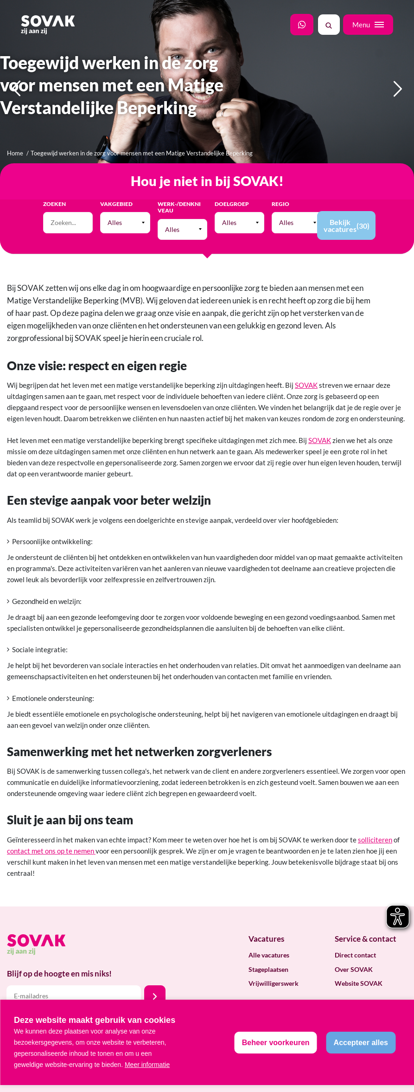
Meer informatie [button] (147, 1064)
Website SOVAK (358, 983)
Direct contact (355, 955)
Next (398, 105)
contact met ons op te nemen (51, 851)
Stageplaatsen (268, 969)
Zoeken (54, 204)
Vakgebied (116, 204)
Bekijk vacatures (346, 225)
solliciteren (375, 839)
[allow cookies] (360, 1042)
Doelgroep (232, 204)
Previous (16, 105)
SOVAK (306, 385)
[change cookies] (276, 1042)
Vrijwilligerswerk (273, 983)
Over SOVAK (354, 969)
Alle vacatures (268, 955)
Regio (280, 204)
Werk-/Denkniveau (179, 207)
